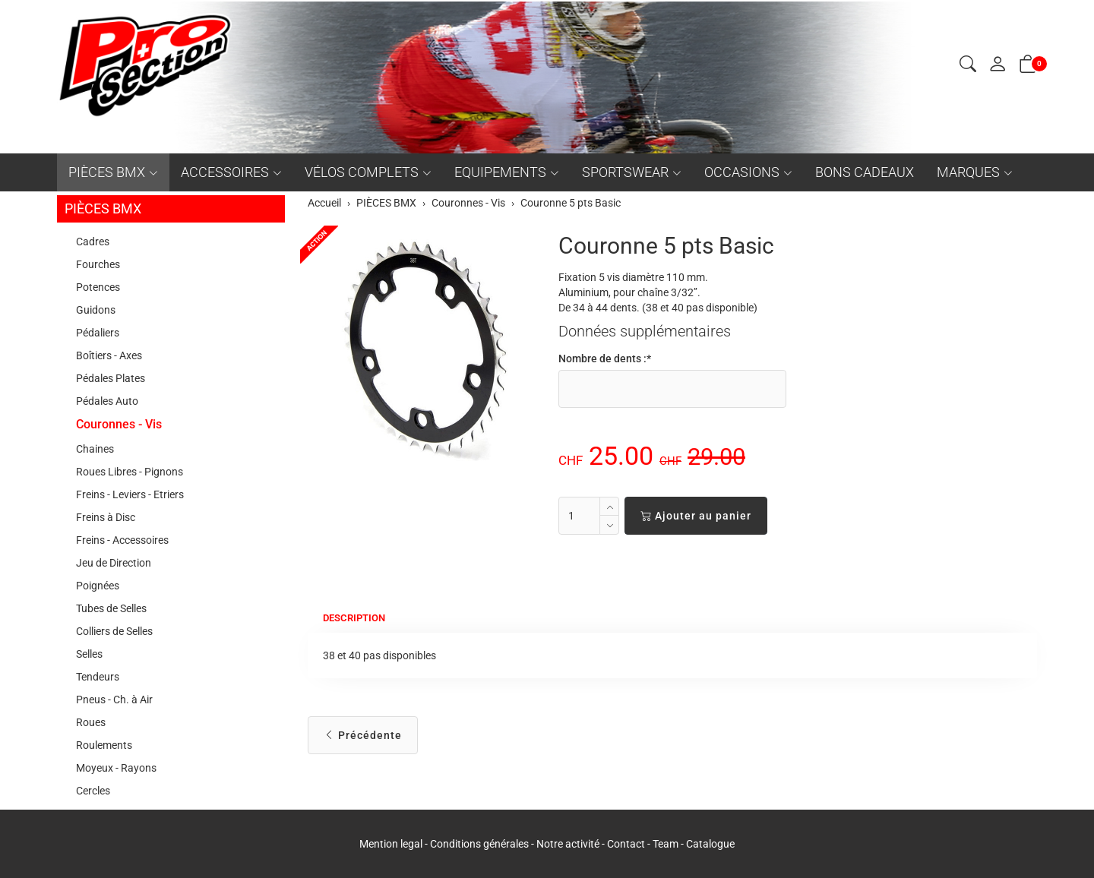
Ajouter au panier (695, 516)
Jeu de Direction (113, 563)
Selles (89, 654)
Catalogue (710, 844)
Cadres (92, 241)
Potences (98, 287)
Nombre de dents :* (604, 358)
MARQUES (968, 172)
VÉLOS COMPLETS (362, 172)
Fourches (98, 264)
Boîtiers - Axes (109, 355)
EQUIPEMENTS (500, 172)
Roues (91, 722)
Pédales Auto (107, 401)
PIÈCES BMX (106, 172)
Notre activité (567, 844)
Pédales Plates (110, 378)
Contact (627, 844)
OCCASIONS (741, 172)
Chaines (95, 449)
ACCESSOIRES (225, 172)
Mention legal (390, 844)
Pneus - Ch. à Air (114, 699)
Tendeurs (97, 677)
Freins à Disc (105, 517)
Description (357, 618)
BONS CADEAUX (864, 172)
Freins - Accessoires (122, 540)
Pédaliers (97, 333)
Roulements (104, 745)
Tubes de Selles (111, 608)
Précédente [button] (363, 735)
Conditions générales (479, 844)
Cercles (93, 791)
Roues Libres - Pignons (129, 472)
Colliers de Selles (114, 631)
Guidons (95, 310)
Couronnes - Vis (119, 424)
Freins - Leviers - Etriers (130, 494)
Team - (669, 844)
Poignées (97, 586)
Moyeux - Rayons (116, 768)
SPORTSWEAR (625, 172)
